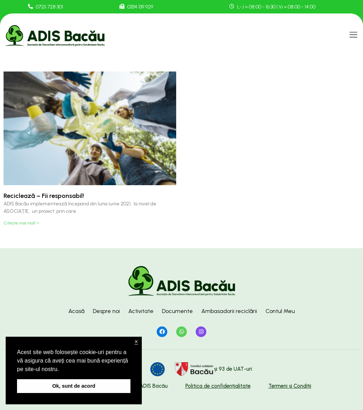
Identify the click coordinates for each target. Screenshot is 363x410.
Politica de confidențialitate (218, 386)
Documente (177, 311)
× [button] (136, 342)
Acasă (76, 311)
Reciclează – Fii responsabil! (44, 196)
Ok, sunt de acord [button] (73, 386)
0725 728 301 (49, 7)
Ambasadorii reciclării (229, 311)
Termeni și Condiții (289, 386)
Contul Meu (280, 311)
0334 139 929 (140, 7)
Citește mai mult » (21, 223)
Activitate (140, 311)
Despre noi (106, 311)
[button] (353, 35)
